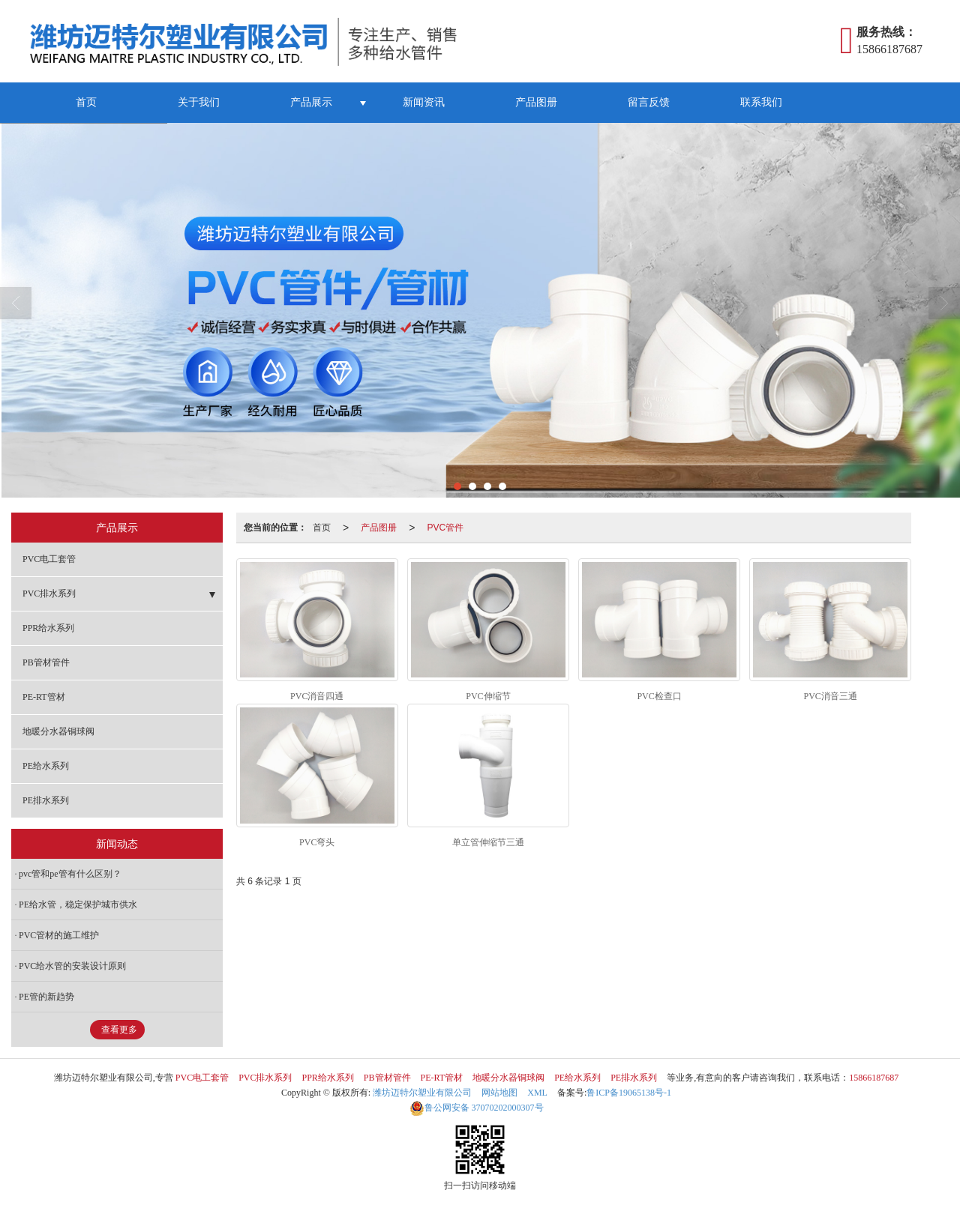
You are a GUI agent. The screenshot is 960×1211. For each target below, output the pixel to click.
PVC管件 (445, 527)
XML (537, 1092)
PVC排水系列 (49, 593)
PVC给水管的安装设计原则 (72, 966)
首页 (86, 102)
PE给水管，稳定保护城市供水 (78, 904)
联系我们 (761, 102)
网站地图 (500, 1092)
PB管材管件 (46, 662)
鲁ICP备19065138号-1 (628, 1092)
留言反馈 (649, 102)
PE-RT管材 (43, 697)
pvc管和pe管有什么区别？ (70, 874)
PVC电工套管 (49, 559)
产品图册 (536, 102)
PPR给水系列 (48, 628)
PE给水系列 (45, 766)
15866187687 (873, 1077)
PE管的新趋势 (46, 996)
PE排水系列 (45, 800)
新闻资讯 (424, 102)
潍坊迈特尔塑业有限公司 (422, 1092)
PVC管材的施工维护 (59, 935)
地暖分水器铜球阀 (58, 731)
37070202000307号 (477, 1107)
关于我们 (199, 102)
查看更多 (119, 1029)
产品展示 (311, 102)
